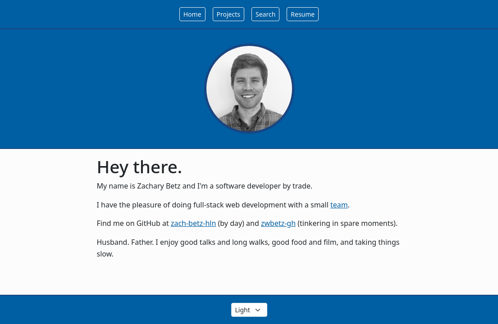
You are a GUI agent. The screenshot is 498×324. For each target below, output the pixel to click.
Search (265, 14)
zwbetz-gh (278, 223)
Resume (303, 14)
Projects (228, 14)
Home (192, 14)
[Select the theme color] (249, 310)
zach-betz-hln (193, 223)
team (339, 205)
